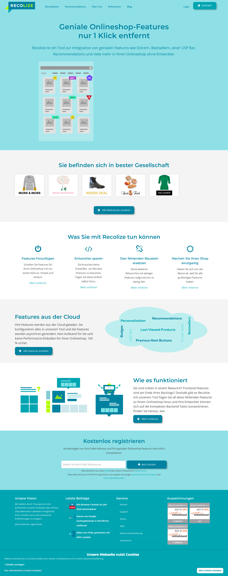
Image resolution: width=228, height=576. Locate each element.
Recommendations (75, 6)
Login (186, 6)
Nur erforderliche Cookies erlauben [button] (22, 570)
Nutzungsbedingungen (113, 478)
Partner (123, 504)
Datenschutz (140, 470)
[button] (14, 564)
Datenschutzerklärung (131, 533)
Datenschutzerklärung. (93, 558)
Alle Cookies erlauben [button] (210, 570)
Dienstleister (52, 6)
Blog (129, 6)
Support (124, 511)
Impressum (125, 540)
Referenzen (114, 6)
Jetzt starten (149, 464)
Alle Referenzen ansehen (116, 210)
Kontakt (207, 5)
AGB (107, 470)
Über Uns (97, 6)
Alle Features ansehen (36, 351)
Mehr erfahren (38, 283)
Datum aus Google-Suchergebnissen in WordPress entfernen (93, 521)
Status (123, 518)
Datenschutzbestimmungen (143, 474)
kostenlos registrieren (31, 524)
